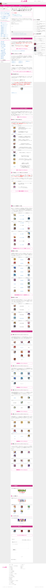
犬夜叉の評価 (2, 41)
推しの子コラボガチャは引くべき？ (5, 12)
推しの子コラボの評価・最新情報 (5, 13)
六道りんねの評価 (3, 46)
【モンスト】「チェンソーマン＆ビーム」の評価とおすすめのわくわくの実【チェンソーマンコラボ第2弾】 (39, 37)
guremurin (14, 22)
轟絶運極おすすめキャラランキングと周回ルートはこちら (21, 248)
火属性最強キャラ (14, 61)
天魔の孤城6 (21, 275)
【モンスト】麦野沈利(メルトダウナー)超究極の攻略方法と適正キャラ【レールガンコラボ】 (41, 24)
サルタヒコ (22, 436)
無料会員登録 (39, 1)
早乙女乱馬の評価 (3, 44)
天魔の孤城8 (21, 263)
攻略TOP (4, 5)
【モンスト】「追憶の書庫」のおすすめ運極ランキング (41, 21)
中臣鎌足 (14, 166)
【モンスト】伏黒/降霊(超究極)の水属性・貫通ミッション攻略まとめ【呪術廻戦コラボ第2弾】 (41, 29)
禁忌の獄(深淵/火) (22, 318)
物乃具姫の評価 (3, 55)
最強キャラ (20, 5)
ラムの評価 (2, 47)
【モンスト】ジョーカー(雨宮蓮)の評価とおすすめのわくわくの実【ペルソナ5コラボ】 (41, 48)
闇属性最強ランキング (3, 33)
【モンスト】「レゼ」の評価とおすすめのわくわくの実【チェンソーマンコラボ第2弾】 (39, 40)
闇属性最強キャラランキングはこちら (21, 469)
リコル (15, 436)
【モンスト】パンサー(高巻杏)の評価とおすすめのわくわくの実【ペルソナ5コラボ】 (41, 44)
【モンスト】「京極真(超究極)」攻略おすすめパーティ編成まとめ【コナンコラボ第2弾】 (39, 54)
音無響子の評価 (3, 50)
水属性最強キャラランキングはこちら (21, 387)
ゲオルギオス (21, 347)
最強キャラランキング (3, 22)
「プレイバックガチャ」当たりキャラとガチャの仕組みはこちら (21, 71)
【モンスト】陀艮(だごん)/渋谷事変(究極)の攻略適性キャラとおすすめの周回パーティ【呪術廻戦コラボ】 (41, 31)
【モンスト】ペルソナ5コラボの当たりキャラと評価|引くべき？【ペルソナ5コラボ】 (39, 46)
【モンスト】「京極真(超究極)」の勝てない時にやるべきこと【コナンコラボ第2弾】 (39, 52)
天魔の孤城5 (21, 280)
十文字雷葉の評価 (3, 52)
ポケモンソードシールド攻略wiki (12, 584)
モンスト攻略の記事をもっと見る (42, 55)
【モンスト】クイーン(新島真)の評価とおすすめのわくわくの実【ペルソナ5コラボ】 (41, 50)
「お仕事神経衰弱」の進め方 (4, 18)
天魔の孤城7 (21, 287)
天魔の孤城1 (21, 268)
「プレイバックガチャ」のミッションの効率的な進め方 (18, 50)
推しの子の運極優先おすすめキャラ (5, 16)
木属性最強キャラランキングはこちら (21, 411)
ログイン (43, 1)
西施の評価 (2, 58)
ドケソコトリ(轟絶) (22, 215)
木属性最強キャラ (28, 61)
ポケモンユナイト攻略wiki (12, 576)
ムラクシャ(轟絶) (22, 244)
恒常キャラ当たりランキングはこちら (21, 48)
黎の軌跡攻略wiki (11, 577)
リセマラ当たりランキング (4, 24)
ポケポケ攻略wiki (11, 574)
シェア (12, 26)
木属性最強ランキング (3, 30)
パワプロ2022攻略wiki (11, 575)
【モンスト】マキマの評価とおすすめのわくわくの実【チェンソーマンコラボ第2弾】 (39, 38)
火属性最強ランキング (3, 27)
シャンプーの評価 (3, 49)
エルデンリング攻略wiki (11, 583)
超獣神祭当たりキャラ (14, 92)
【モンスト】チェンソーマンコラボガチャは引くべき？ (39, 42)
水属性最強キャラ (21, 61)
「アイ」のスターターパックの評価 (5, 15)
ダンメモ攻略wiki (11, 582)
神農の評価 (2, 56)
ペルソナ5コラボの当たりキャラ (22, 535)
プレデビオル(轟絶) (22, 237)
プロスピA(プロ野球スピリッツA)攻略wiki (13, 580)
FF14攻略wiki (10, 578)
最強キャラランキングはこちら (16, 14)
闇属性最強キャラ (21, 62)
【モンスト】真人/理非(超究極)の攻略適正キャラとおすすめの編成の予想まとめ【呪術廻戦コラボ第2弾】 (41, 26)
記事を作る (35, 1)
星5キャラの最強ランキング (4, 36)
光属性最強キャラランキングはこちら (21, 441)
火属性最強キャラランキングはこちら (21, 363)
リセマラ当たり (12, 5)
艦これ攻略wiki (10, 579)
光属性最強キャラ (14, 62)
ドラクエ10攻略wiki (11, 581)
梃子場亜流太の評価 (3, 53)
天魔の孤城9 (21, 259)
